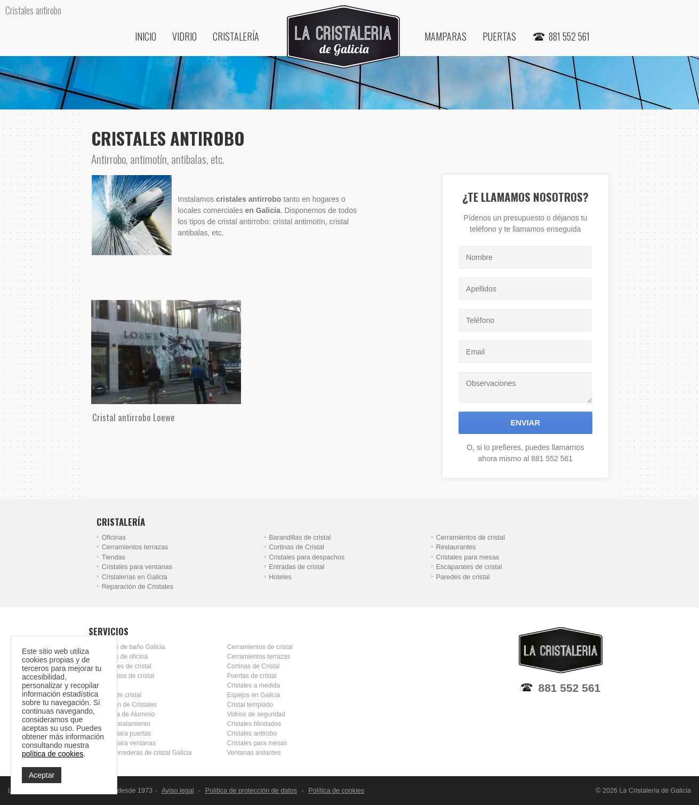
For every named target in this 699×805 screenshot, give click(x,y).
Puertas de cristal (252, 676)
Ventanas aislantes (254, 752)
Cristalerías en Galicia (134, 577)
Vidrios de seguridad (256, 714)
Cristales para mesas (467, 557)
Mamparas (445, 36)
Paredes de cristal (463, 577)
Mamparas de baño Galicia (127, 647)
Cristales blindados (254, 724)
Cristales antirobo (252, 733)
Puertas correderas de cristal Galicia (140, 752)
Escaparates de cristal (469, 567)
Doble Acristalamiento (119, 724)
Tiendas (113, 557)
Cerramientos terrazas (135, 547)
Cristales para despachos (306, 557)
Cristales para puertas (120, 733)
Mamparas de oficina (118, 656)
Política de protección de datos (251, 790)
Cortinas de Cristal (296, 547)
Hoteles (280, 577)
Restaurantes (456, 547)
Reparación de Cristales (137, 586)
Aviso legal (178, 790)
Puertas (499, 36)
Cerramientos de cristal (470, 537)
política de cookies (52, 753)
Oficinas (114, 537)
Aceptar (41, 775)
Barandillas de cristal (300, 537)
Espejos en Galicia (253, 695)
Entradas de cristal (296, 567)
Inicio (145, 36)
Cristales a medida (253, 685)
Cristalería (236, 36)
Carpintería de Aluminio (122, 714)
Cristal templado (250, 704)
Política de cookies (336, 790)
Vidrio (184, 36)
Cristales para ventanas (137, 567)
